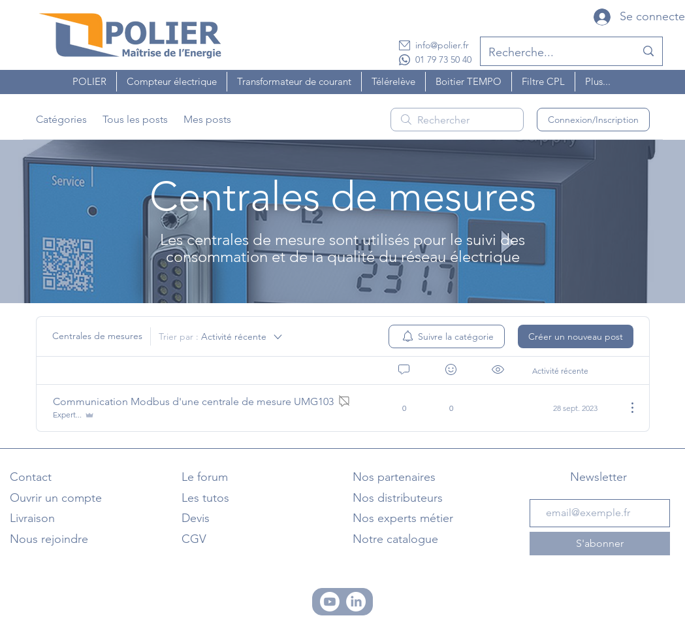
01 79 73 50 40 (443, 59)
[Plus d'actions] (625, 408)
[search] (457, 119)
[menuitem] (447, 336)
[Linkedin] (356, 602)
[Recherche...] (552, 53)
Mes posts (207, 119)
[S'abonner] (600, 543)
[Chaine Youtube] (330, 602)
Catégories (61, 119)
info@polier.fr (442, 45)
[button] (89, 81)
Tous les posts (135, 119)
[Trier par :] (221, 336)
